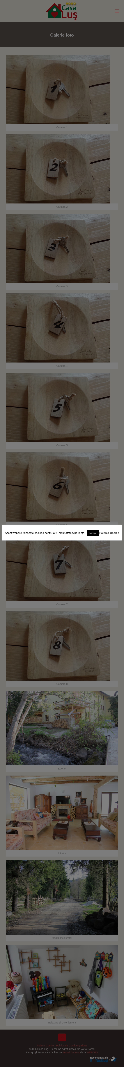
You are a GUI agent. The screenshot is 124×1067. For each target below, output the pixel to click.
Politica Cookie (109, 532)
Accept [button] (92, 533)
